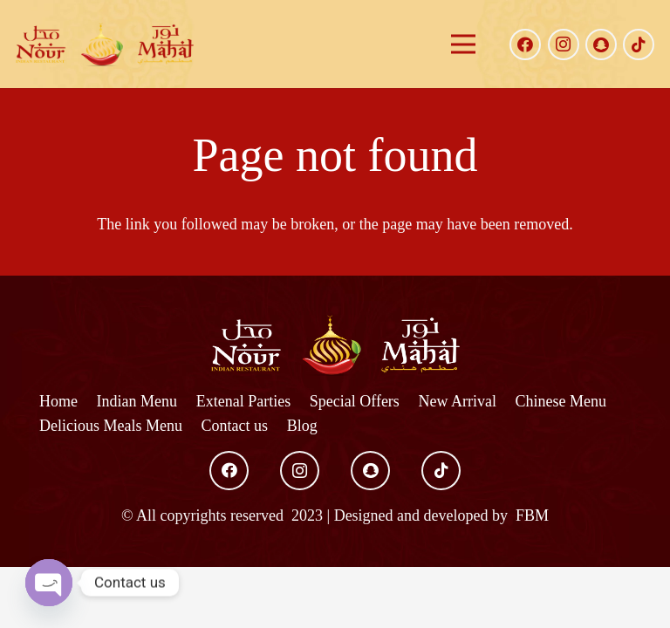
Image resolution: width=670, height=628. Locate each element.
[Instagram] (563, 44)
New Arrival (457, 401)
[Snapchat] (601, 44)
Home (58, 401)
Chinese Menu (561, 401)
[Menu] (463, 44)
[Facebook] (525, 44)
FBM (531, 515)
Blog (302, 425)
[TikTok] (638, 44)
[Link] (105, 44)
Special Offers (355, 401)
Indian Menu (137, 401)
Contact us (235, 425)
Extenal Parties (243, 401)
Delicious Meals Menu (110, 425)
